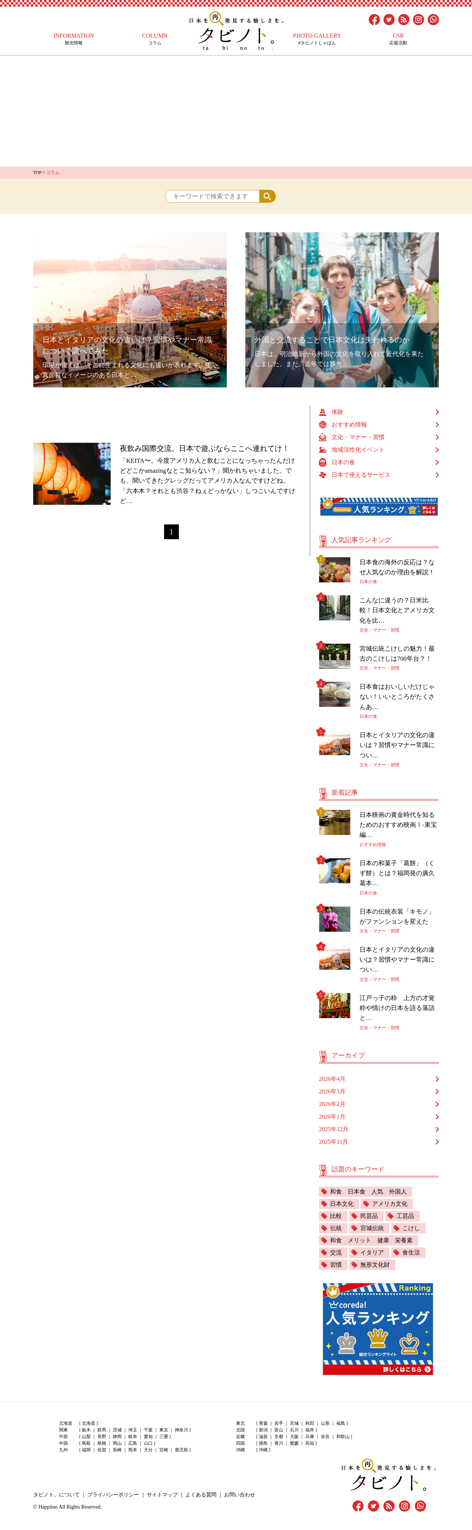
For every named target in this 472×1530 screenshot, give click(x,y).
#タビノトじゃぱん (317, 38)
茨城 (117, 1430)
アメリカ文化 (389, 1204)
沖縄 (263, 1449)
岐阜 (132, 1436)
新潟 (263, 1430)
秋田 (309, 1423)
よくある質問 (200, 1495)
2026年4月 (332, 1079)
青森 (263, 1423)
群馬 (101, 1430)
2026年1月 (332, 1116)
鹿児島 (181, 1449)
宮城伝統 (372, 1228)
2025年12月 (333, 1129)
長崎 (117, 1449)
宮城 (294, 1423)
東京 (163, 1430)
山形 (325, 1423)
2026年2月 (332, 1104)
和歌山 (343, 1436)
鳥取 (86, 1443)
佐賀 (101, 1449)
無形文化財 (375, 1265)
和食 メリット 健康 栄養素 (371, 1240)
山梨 (86, 1436)
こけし (411, 1228)
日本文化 (342, 1204)
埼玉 (132, 1430)
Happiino (48, 1507)
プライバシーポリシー (113, 1495)
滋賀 (263, 1436)
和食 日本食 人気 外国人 (368, 1191)
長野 (101, 1436)
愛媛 (294, 1443)
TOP (37, 172)
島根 (101, 1443)
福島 (340, 1423)
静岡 (117, 1436)
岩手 (278, 1423)
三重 (163, 1436)
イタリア (372, 1252)
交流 (336, 1252)
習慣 (336, 1265)
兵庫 (309, 1436)
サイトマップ (162, 1495)
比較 (336, 1216)
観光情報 (73, 38)
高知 (309, 1443)
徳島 (263, 1443)
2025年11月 (333, 1142)
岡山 (117, 1443)
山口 (148, 1443)
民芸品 (369, 1216)
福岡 (86, 1449)
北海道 (88, 1423)
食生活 (411, 1252)
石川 (294, 1430)
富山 (278, 1430)
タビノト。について (56, 1495)
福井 (309, 1430)
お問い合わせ (239, 1495)
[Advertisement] (236, 111)
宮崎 (163, 1449)
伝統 (336, 1228)
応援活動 (398, 38)
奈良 (325, 1436)
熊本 (132, 1449)
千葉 (148, 1430)
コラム (154, 38)
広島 (132, 1443)
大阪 (294, 1436)
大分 (148, 1449)
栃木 (86, 1430)
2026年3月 (332, 1091)
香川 (278, 1443)
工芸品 (405, 1216)
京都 (278, 1436)
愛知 (148, 1436)
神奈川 (181, 1430)
